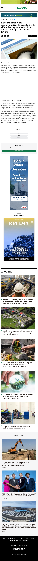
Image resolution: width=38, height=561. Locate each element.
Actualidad (4, 19)
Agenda (27, 538)
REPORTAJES (17, 538)
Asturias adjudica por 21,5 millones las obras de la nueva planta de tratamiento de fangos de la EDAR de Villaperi (17, 333)
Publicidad (19, 540)
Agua (11, 19)
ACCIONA (4, 498)
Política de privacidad (21, 554)
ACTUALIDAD (10, 538)
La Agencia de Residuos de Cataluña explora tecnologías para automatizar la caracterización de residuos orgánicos (17, 364)
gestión (19, 137)
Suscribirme (19, 151)
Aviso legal (14, 554)
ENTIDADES (12, 540)
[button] (2, 36)
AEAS (19, 133)
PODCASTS (32, 538)
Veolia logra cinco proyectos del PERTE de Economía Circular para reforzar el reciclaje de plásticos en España (18, 301)
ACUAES (4, 531)
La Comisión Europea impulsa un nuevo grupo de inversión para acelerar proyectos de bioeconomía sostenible (18, 396)
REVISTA (5, 538)
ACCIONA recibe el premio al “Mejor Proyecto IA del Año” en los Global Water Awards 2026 (19, 495)
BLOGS (22, 538)
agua (19, 135)
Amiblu (4, 468)
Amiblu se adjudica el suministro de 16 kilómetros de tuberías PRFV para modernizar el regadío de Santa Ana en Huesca (19, 463)
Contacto (25, 540)
